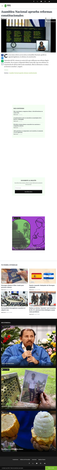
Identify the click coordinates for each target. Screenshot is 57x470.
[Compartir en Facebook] (2, 55)
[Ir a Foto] (28, 35)
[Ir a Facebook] (29, 463)
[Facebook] (33, 1)
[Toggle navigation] (2, 6)
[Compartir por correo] (2, 64)
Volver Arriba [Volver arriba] (51, 468)
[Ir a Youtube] (41, 1)
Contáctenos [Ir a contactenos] (15, 459)
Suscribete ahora (28, 191)
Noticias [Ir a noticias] (6, 73)
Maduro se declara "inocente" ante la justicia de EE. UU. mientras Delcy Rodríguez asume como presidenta (42, 310)
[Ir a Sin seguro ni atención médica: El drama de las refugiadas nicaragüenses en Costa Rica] (28, 233)
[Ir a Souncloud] (49, 1)
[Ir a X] (32, 463)
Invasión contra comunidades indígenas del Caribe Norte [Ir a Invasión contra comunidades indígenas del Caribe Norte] (19, 406)
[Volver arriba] (50, 468)
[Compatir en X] (2, 58)
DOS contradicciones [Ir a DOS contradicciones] (8, 363)
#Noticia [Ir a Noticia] (6, 70)
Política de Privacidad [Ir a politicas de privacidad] (25, 459)
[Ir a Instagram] (45, 1)
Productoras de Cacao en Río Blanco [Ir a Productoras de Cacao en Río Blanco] (12, 449)
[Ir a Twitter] (37, 1)
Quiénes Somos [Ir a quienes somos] (41, 459)
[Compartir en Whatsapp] (2, 61)
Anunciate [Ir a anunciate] (34, 459)
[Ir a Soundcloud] (44, 463)
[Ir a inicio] (8, 6)
